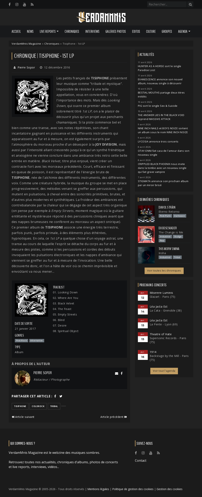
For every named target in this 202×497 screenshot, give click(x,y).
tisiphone (20, 406)
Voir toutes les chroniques (164, 270)
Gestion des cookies (169, 489)
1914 (153, 352)
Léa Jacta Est (159, 306)
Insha (162, 253)
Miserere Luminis (161, 293)
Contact (140, 460)
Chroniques (72, 31)
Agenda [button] (182, 31)
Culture (151, 31)
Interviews (92, 31)
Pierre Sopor (26, 67)
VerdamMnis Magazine (26, 43)
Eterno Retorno (169, 211)
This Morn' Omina (169, 248)
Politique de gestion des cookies (132, 489)
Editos (136, 31)
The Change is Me (171, 232)
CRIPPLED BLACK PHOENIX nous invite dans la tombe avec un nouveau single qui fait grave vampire (162, 168)
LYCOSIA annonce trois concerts (158, 141)
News (30, 31)
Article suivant (23, 417)
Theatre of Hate (161, 334)
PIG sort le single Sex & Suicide (158, 106)
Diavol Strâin (167, 207)
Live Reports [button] (48, 31)
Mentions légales (98, 489)
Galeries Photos (116, 31)
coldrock (38, 406)
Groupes (167, 31)
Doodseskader (168, 228)
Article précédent (113, 417)
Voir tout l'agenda (164, 371)
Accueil (16, 31)
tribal (54, 406)
